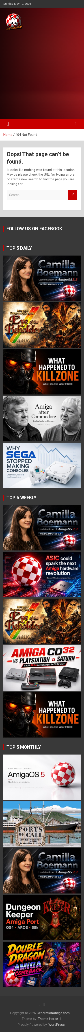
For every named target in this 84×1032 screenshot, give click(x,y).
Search (72, 195)
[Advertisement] (42, 75)
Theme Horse (48, 1019)
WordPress (56, 1025)
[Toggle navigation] (7, 124)
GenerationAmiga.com (53, 1013)
